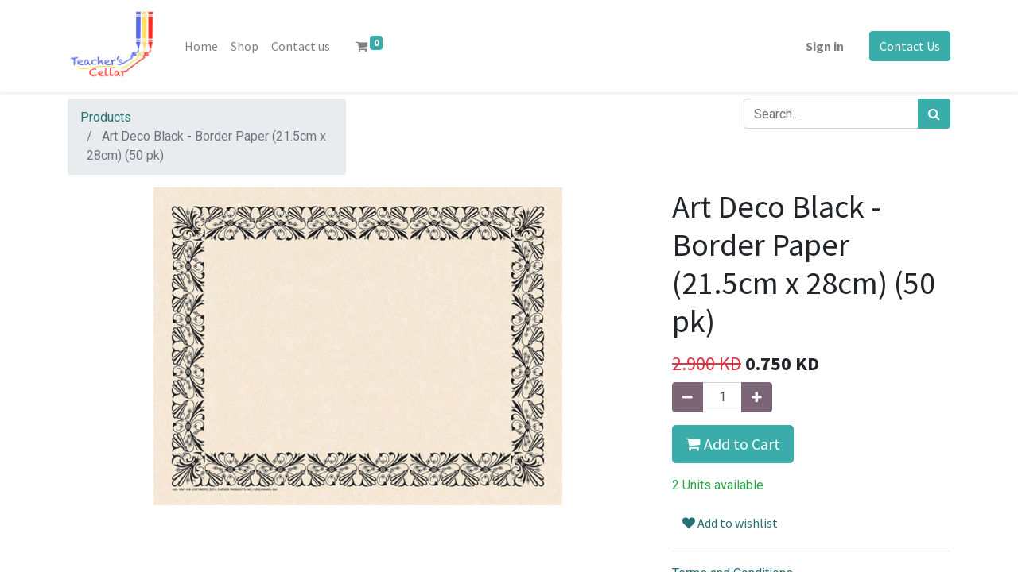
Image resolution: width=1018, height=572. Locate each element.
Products (105, 117)
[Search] (934, 114)
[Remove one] (687, 397)
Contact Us (910, 46)
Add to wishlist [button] (730, 523)
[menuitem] (201, 46)
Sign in (825, 46)
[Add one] (756, 397)
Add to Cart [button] (733, 444)
